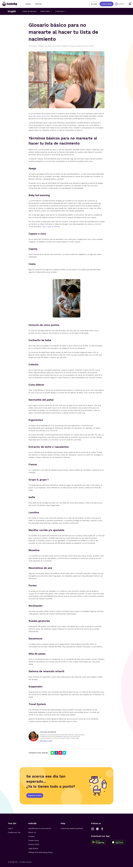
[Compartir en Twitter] (64, 753)
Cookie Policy (33, 840)
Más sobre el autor (46, 741)
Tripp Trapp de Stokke (50, 227)
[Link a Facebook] (102, 828)
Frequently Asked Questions (72, 828)
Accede (94, 4)
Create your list (14, 832)
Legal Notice (33, 848)
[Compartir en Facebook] (56, 753)
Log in (10, 828)
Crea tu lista (106, 4)
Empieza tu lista (34, 795)
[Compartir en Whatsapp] (52, 753)
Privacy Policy (33, 844)
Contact (31, 836)
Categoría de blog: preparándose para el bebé (77, 46)
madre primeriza (43, 116)
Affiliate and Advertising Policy (40, 852)
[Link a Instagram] (92, 828)
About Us (32, 832)
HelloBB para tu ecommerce (39, 828)
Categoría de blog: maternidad (49, 46)
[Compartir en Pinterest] (60, 753)
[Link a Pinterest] (97, 828)
